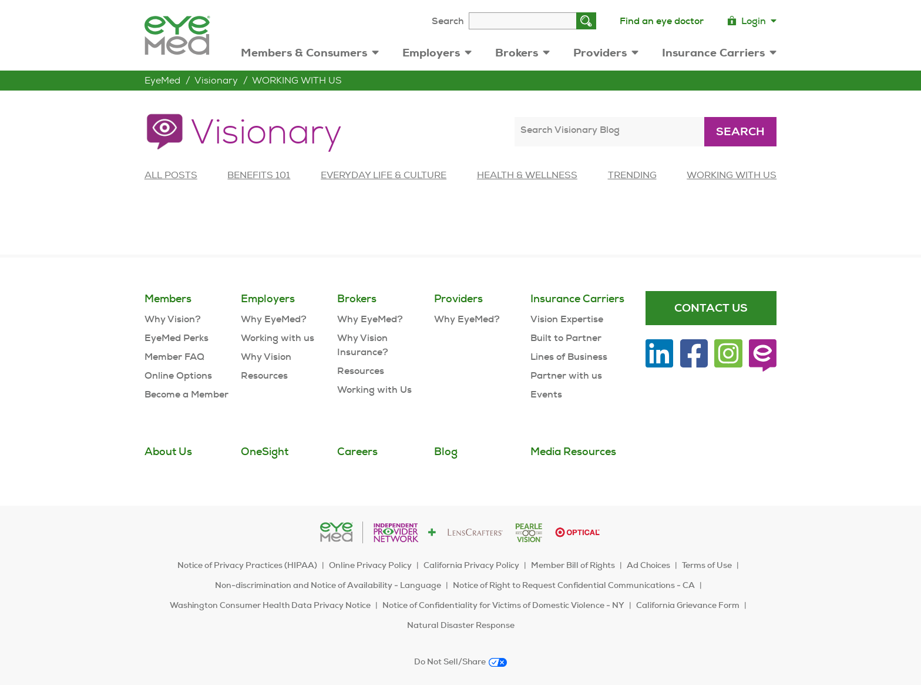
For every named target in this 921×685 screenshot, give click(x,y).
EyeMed (162, 80)
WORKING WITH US (297, 80)
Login (752, 21)
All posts (170, 175)
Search (448, 21)
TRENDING (632, 175)
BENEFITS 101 (258, 175)
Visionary (216, 80)
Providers (605, 52)
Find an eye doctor (662, 21)
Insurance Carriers (719, 52)
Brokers (522, 52)
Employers (437, 52)
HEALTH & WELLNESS (527, 175)
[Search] (586, 20)
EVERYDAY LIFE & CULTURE (383, 175)
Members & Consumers (310, 52)
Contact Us (711, 307)
